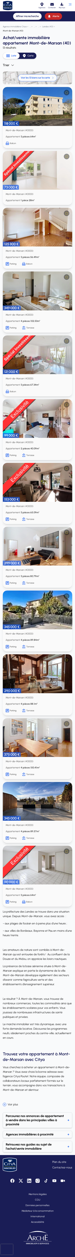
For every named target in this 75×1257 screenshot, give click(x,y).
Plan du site (59, 1162)
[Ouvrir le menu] (70, 6)
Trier (8, 65)
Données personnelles (37, 1205)
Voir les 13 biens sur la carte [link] (37, 77)
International (38, 1216)
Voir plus (10, 1104)
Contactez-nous (62, 1167)
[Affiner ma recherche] (27, 16)
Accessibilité (37, 1222)
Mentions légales (37, 1194)
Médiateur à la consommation (38, 1210)
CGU (37, 1199)
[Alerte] (53, 16)
